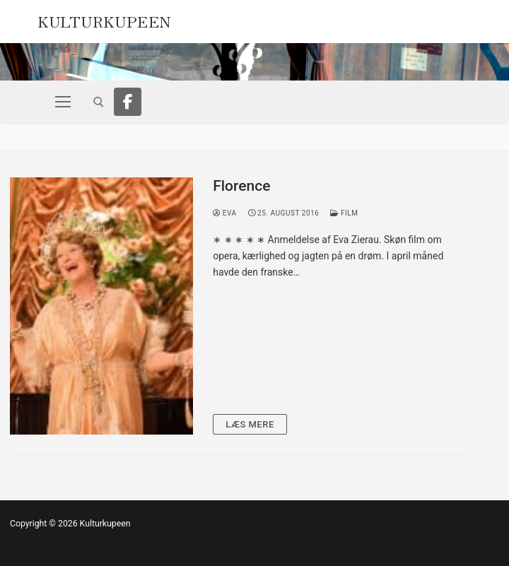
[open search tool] (98, 102)
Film (344, 213)
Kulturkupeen (104, 20)
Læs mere (250, 424)
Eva (224, 213)
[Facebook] (128, 102)
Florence (241, 185)
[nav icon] (62, 101)
